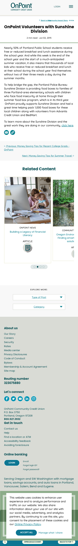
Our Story (9, 334)
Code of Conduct (14, 358)
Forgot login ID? (30, 465)
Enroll (26, 461)
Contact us (11, 429)
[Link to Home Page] (21, 7)
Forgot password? (31, 469)
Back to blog (45, 20)
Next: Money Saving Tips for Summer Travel (48, 155)
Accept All (26, 532)
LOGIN (57, 6)
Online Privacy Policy (28, 524)
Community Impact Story (58, 20)
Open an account (32, 542)
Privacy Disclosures (15, 354)
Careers (9, 338)
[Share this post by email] (6, 132)
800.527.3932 (12, 419)
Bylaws (8, 363)
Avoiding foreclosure (16, 445)
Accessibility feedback (17, 441)
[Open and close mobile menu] (70, 6)
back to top (66, 542)
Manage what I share (51, 532)
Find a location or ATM (17, 437)
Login (12, 463)
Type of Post (39, 297)
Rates (7, 346)
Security (9, 342)
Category (39, 306)
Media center (12, 350)
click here (67, 125)
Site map (9, 371)
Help (6, 433)
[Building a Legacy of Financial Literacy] (27, 200)
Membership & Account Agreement (25, 367)
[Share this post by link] (12, 132)
